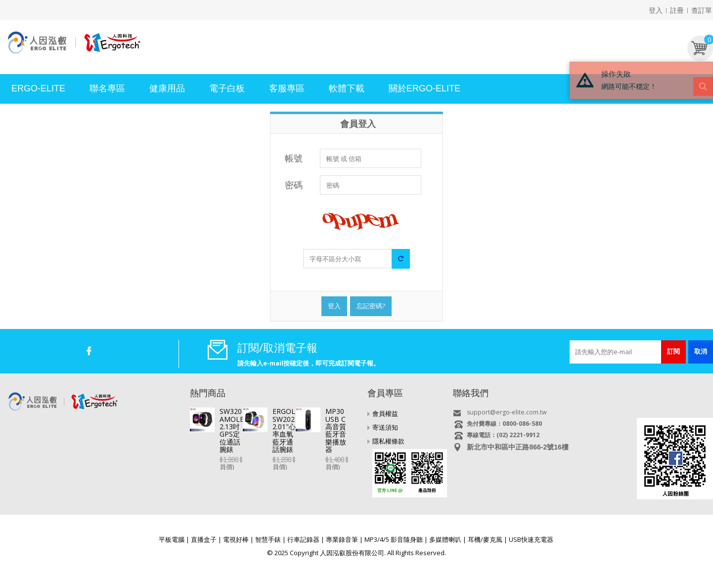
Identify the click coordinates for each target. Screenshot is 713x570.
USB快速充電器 (531, 539)
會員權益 (385, 413)
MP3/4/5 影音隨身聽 (393, 539)
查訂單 (701, 10)
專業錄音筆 (342, 539)
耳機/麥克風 (485, 539)
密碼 (294, 185)
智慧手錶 (268, 539)
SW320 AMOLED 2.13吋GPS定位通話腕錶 (285, 411)
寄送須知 (385, 427)
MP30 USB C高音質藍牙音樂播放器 (275, 471)
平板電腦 (171, 539)
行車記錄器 (303, 539)
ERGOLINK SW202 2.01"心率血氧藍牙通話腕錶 (289, 444)
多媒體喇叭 (445, 539)
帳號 (294, 158)
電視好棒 (236, 539)
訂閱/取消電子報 (277, 347)
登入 (656, 10)
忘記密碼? (370, 305)
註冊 (677, 10)
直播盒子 (204, 539)
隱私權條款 (388, 441)
